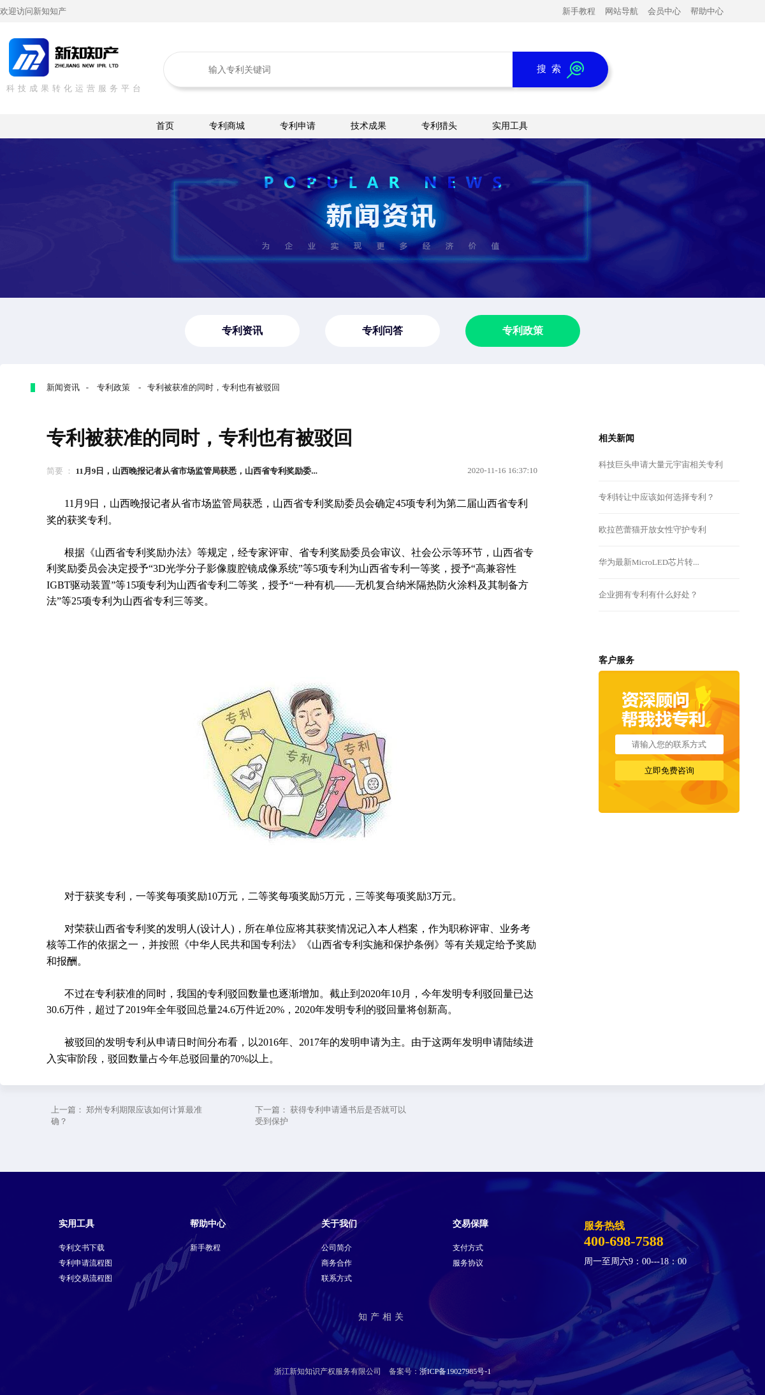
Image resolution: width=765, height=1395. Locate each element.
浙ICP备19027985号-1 (455, 1371)
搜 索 (560, 69)
